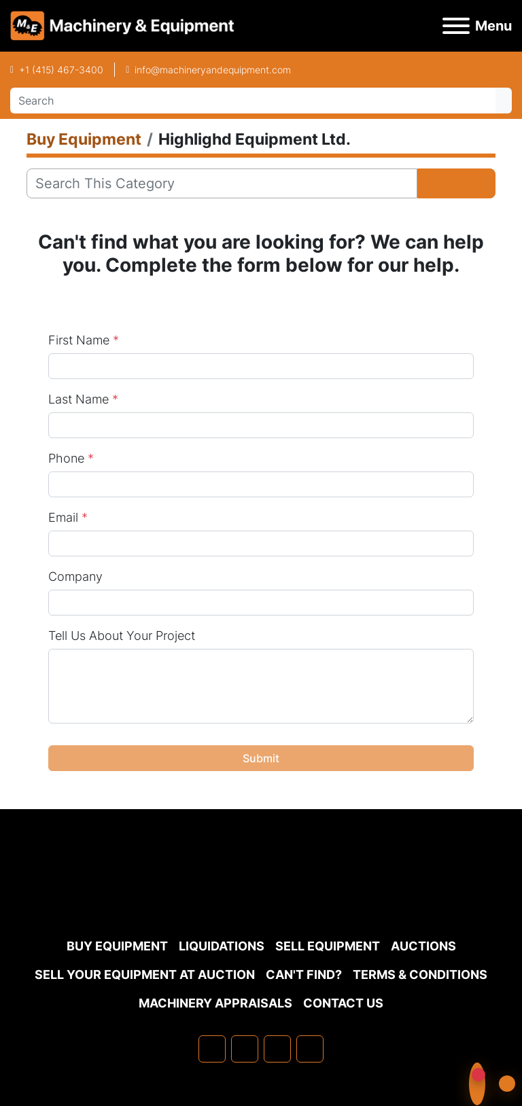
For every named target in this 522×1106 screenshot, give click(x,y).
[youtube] (310, 1049)
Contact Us (343, 1003)
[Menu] (456, 26)
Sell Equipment (327, 946)
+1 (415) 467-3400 (61, 69)
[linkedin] (244, 1049)
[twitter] (277, 1049)
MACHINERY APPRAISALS (215, 1003)
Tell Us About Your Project (121, 635)
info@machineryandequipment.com (213, 69)
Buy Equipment (117, 946)
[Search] (252, 100)
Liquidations (221, 946)
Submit (261, 758)
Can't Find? (304, 974)
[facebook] (212, 1049)
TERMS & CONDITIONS (420, 974)
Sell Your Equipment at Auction (145, 974)
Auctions (423, 946)
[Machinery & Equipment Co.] (261, 898)
